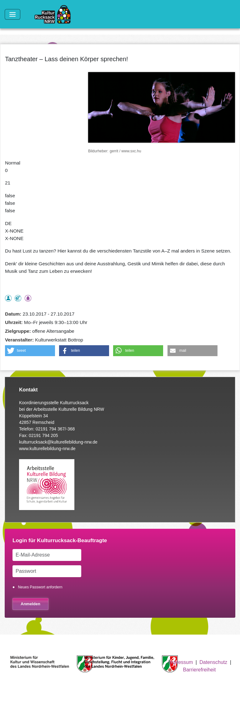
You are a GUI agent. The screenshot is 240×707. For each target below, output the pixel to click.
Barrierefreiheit (199, 669)
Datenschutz (213, 662)
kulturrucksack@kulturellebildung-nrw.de (58, 441)
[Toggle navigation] (12, 14)
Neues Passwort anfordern (40, 587)
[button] (30, 350)
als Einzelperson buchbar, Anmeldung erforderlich (8, 298)
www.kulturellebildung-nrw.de (47, 448)
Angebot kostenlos (18, 298)
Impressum (180, 662)
